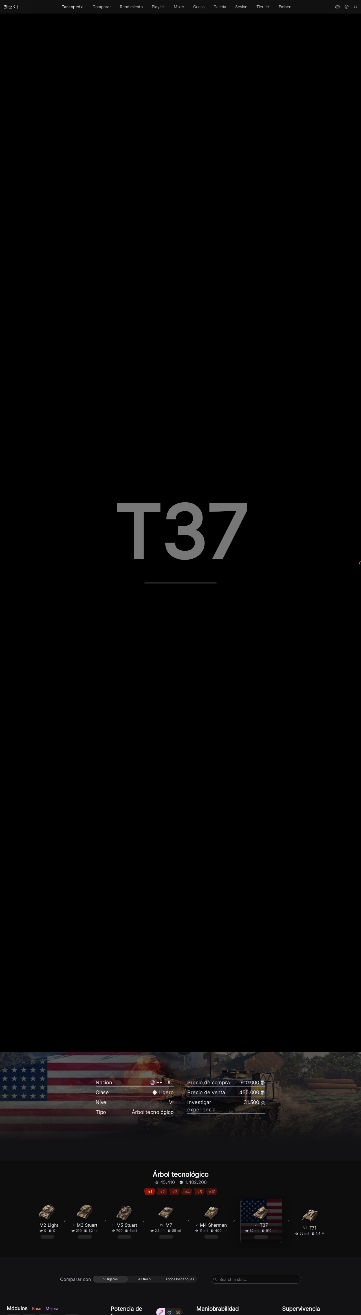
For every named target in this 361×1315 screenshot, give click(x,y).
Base (36, 1263)
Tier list (263, 6)
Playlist (158, 6)
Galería (219, 6)
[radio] (110, 1233)
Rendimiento (131, 6)
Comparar (102, 6)
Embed (285, 6)
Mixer (179, 6)
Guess (198, 6)
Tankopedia (72, 6)
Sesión (241, 6)
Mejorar (53, 1263)
